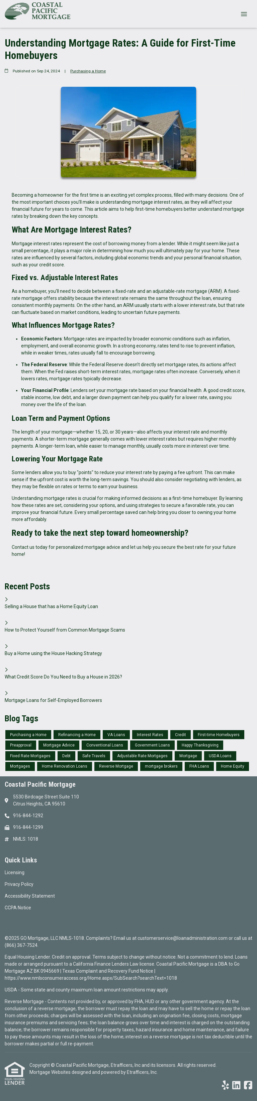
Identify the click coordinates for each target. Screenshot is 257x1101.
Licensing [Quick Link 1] (14, 872)
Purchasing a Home (88, 71)
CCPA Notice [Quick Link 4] (18, 907)
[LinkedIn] (236, 1086)
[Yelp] (225, 1086)
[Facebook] (248, 1086)
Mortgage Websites (50, 1072)
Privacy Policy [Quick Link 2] (19, 884)
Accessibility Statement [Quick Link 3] (30, 896)
